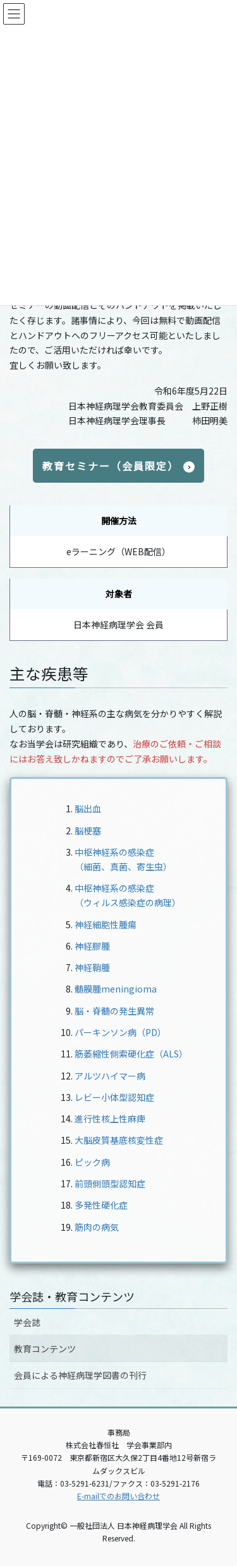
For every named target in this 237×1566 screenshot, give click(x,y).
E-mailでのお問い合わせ (118, 1495)
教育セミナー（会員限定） (110, 465)
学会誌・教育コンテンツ (72, 1296)
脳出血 (88, 808)
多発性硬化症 (101, 1205)
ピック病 (92, 1162)
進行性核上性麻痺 (110, 1118)
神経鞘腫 (92, 967)
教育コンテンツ (45, 1348)
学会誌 (27, 1322)
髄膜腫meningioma (116, 988)
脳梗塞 (88, 830)
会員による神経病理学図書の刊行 (80, 1375)
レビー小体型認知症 (114, 1097)
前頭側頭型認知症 (110, 1183)
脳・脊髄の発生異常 (114, 1011)
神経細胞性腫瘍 (106, 924)
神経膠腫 (92, 946)
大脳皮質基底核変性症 (119, 1140)
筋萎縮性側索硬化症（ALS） (131, 1053)
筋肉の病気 (97, 1227)
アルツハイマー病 (110, 1075)
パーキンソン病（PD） (120, 1032)
